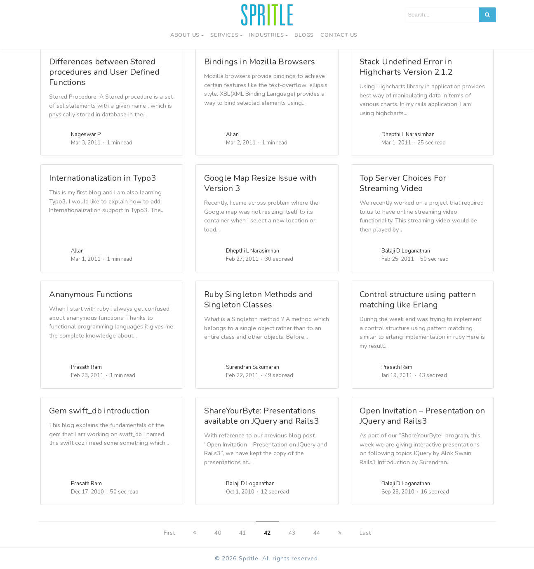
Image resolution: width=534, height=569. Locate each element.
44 (316, 533)
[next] (339, 533)
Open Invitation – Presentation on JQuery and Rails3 (422, 416)
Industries (266, 35)
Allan (232, 134)
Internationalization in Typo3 (102, 178)
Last (365, 533)
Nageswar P (86, 134)
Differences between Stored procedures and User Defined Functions (104, 72)
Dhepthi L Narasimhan (408, 134)
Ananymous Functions (90, 294)
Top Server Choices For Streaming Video (403, 183)
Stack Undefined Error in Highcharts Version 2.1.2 (406, 67)
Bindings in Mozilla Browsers (259, 61)
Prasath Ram (86, 367)
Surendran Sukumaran (252, 367)
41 (242, 533)
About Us (185, 35)
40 (217, 533)
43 (292, 533)
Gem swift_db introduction (99, 410)
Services (224, 35)
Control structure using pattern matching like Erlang (418, 299)
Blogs (304, 35)
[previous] (194, 533)
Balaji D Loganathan (405, 251)
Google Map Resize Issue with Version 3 (260, 183)
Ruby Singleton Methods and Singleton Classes (258, 299)
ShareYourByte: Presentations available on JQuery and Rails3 (261, 416)
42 (267, 533)
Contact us (339, 35)
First (169, 533)
